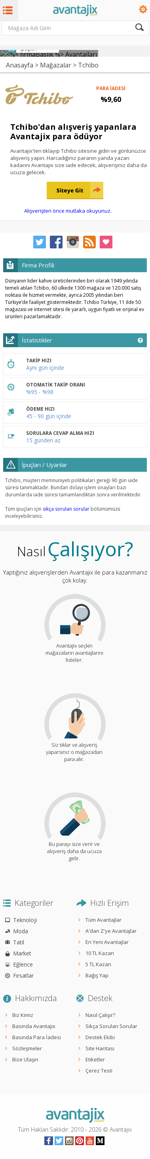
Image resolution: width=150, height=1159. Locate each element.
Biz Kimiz (22, 1015)
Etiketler (95, 1059)
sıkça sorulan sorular (66, 509)
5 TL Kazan (98, 964)
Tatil (18, 942)
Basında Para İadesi (36, 1037)
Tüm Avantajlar (103, 919)
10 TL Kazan (99, 953)
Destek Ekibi (100, 1037)
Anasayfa (19, 65)
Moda (20, 931)
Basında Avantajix (33, 1026)
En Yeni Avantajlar (107, 942)
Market (22, 953)
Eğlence (23, 964)
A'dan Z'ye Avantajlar (111, 930)
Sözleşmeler (27, 1048)
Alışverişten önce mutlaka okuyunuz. (68, 210)
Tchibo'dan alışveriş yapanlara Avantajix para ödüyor (73, 131)
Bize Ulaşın (25, 1059)
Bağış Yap (96, 975)
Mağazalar (55, 65)
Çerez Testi (98, 1070)
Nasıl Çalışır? (100, 1015)
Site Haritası (99, 1048)
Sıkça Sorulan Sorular (111, 1026)
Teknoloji (25, 920)
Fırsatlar (23, 975)
